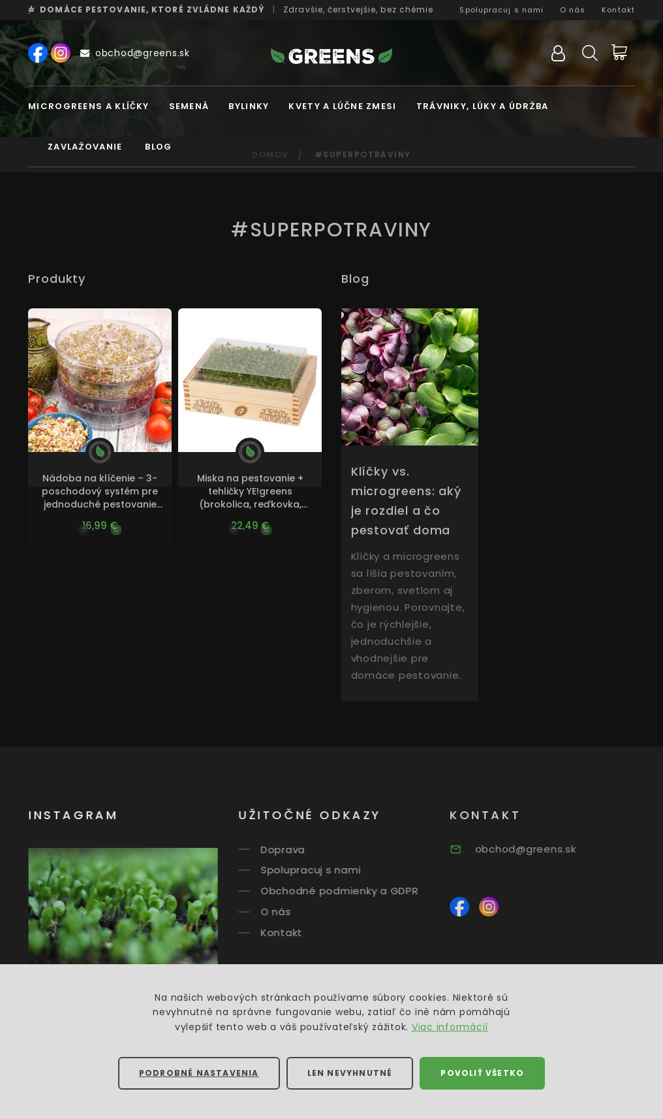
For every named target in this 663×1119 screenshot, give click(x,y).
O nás (573, 10)
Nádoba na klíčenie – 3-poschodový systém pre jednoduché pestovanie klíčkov (100, 491)
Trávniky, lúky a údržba (482, 106)
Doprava (297, 849)
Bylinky (248, 106)
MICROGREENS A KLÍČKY (88, 106)
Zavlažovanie (85, 146)
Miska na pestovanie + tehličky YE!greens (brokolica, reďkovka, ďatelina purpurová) (250, 491)
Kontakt (618, 10)
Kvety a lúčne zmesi (342, 106)
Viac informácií (450, 1026)
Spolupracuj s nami (501, 10)
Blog (158, 146)
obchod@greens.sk (135, 52)
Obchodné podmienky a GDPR (354, 891)
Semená (189, 106)
